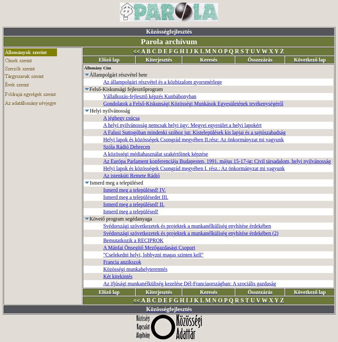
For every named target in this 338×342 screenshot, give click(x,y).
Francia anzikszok (122, 262)
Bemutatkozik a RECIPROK (133, 240)
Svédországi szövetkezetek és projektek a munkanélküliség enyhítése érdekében (187, 226)
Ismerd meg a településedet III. (135, 197)
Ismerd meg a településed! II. (133, 204)
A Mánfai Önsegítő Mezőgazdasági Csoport (149, 247)
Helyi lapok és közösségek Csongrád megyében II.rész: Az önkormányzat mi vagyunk (193, 139)
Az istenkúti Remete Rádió (131, 175)
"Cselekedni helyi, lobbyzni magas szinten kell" (153, 255)
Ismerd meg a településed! (130, 211)
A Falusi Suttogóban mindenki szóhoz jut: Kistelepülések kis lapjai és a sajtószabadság (194, 132)
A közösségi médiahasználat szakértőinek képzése (155, 154)
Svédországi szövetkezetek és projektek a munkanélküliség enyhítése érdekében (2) (190, 233)
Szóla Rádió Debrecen (126, 147)
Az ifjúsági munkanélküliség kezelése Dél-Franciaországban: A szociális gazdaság (189, 283)
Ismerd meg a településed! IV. (134, 190)
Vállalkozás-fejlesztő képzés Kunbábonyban (149, 96)
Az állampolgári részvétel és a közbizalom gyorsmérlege (162, 82)
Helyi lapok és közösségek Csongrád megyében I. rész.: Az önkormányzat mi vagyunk (194, 168)
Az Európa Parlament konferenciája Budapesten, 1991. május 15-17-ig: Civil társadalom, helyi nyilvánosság (217, 161)
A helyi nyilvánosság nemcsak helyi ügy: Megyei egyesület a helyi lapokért (182, 125)
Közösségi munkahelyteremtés (135, 269)
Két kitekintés (117, 276)
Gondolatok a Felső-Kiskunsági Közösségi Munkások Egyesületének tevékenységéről (193, 103)
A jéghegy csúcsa (121, 118)
